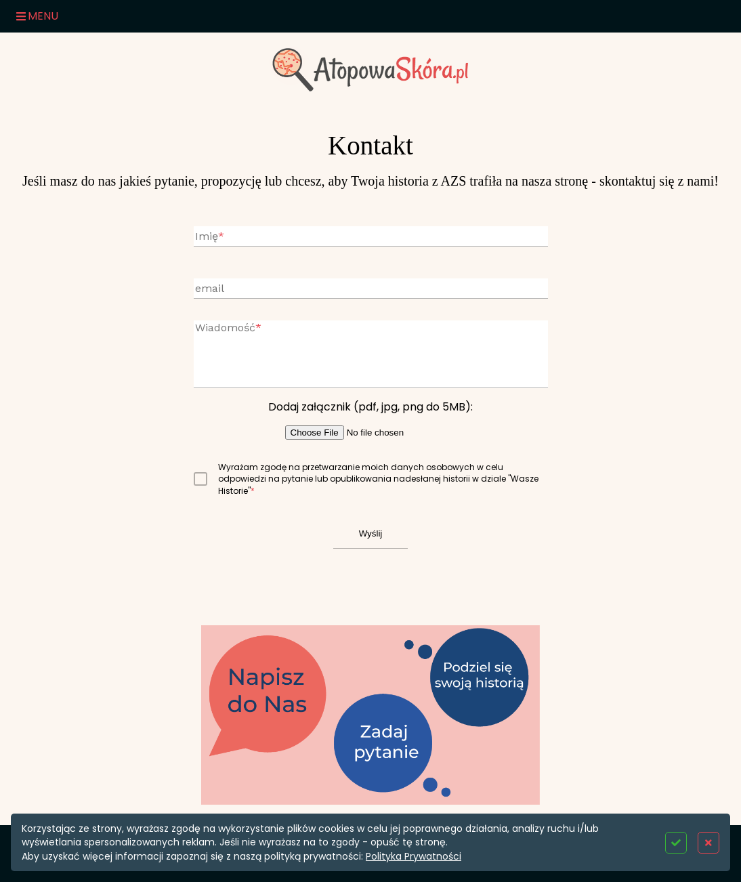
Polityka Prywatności (413, 856)
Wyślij (371, 533)
